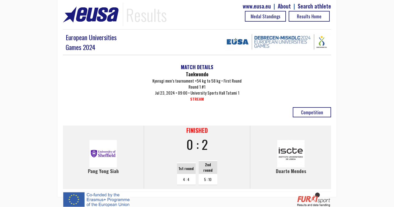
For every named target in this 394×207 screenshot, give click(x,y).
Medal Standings (265, 16)
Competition (312, 112)
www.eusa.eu (257, 6)
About (284, 6)
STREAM (197, 99)
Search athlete (314, 6)
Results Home (309, 16)
